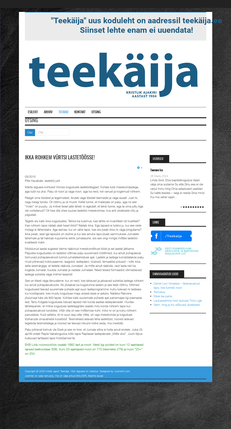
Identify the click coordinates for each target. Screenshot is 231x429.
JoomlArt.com (122, 371)
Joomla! (29, 375)
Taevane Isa (156, 170)
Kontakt (80, 112)
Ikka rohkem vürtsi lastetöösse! (60, 157)
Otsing (96, 112)
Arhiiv (48, 112)
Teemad (63, 112)
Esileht (33, 112)
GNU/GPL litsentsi (86, 375)
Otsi (30, 132)
